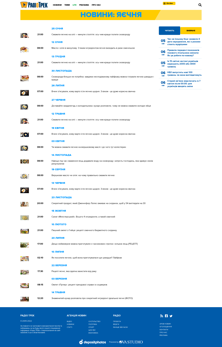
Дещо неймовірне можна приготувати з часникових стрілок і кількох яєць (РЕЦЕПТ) (95, 243)
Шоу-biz (91, 330)
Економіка (93, 333)
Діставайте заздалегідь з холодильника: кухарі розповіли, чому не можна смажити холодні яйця (101, 105)
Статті (69, 327)
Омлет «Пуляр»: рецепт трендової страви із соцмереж (79, 284)
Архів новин (165, 324)
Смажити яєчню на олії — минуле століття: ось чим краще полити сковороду (91, 34)
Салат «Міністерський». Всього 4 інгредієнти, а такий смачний (83, 216)
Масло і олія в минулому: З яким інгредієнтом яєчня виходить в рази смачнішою (93, 48)
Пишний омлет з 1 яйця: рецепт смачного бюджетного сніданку (84, 230)
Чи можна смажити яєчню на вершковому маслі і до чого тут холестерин (89, 147)
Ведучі (116, 324)
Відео (69, 321)
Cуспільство (94, 321)
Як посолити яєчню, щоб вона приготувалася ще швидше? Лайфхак (87, 257)
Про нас (96, 5)
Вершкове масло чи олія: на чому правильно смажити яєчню (83, 175)
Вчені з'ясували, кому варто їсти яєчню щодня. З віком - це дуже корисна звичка (93, 91)
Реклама (84, 5)
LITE (74, 5)
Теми (67, 5)
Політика (92, 324)
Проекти (117, 321)
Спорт (91, 327)
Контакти (164, 330)
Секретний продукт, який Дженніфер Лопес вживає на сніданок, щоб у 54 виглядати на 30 (99, 203)
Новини (57, 5)
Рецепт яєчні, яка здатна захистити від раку (74, 271)
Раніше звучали (120, 327)
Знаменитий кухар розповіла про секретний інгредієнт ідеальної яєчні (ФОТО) (92, 298)
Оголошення (166, 327)
